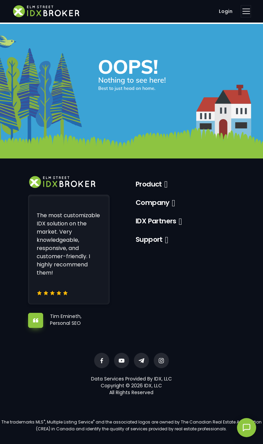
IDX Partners (156, 221)
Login (226, 11)
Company (153, 202)
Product (149, 184)
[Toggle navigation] (246, 11)
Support (149, 239)
